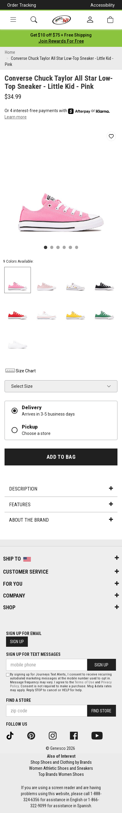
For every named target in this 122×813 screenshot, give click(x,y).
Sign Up (17, 641)
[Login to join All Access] (61, 35)
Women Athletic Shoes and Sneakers (61, 768)
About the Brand (61, 520)
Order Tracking (21, 5)
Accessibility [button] (103, 5)
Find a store (18, 700)
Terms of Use (84, 682)
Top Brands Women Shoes (61, 774)
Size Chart (20, 370)
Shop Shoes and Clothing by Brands (61, 762)
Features (61, 504)
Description (61, 488)
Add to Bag (61, 457)
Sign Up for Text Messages (33, 654)
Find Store (101, 710)
